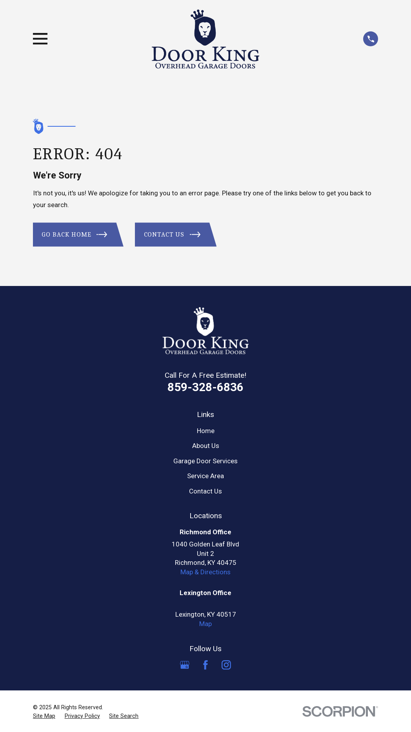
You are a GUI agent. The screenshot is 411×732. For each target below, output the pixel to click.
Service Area (205, 476)
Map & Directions (205, 572)
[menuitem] (44, 716)
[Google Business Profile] (184, 665)
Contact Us (205, 491)
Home (206, 431)
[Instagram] (226, 665)
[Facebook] (205, 665)
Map (205, 624)
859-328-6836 (205, 387)
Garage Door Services (205, 461)
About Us (205, 446)
